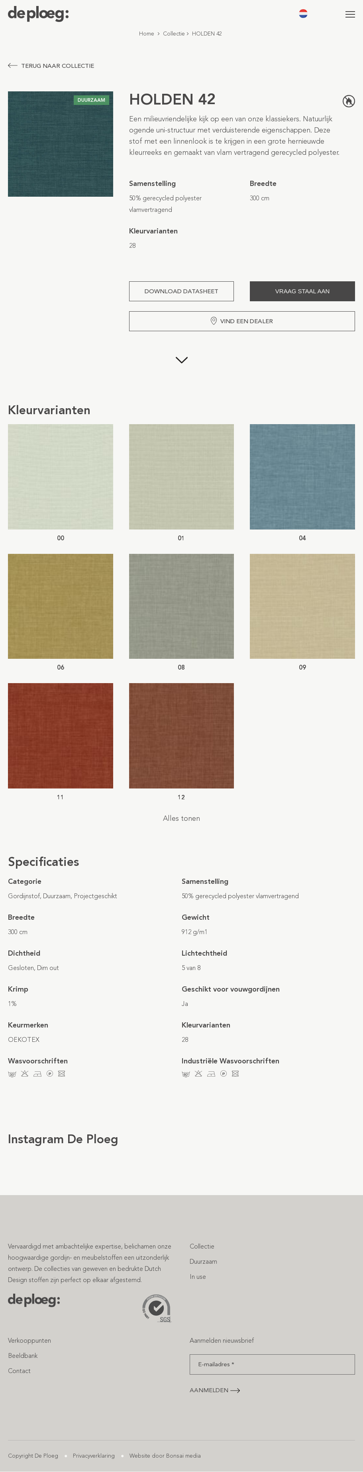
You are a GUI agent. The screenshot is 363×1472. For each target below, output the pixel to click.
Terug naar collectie (51, 65)
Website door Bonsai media (165, 1455)
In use (198, 1276)
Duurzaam (203, 1261)
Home (146, 33)
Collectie (174, 33)
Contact (19, 1371)
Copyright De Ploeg (33, 1455)
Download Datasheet (181, 291)
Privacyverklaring (94, 1455)
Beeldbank (22, 1355)
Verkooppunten (29, 1340)
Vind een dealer (242, 321)
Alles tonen (181, 818)
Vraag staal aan (302, 291)
